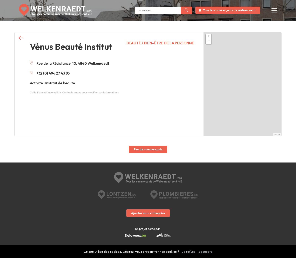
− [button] (208, 41)
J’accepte (205, 251)
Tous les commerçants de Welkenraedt (229, 10)
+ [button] (208, 36)
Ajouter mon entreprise (148, 213)
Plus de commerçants (148, 149)
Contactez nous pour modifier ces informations (90, 92)
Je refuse (189, 251)
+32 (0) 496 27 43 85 (50, 73)
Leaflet (277, 134)
